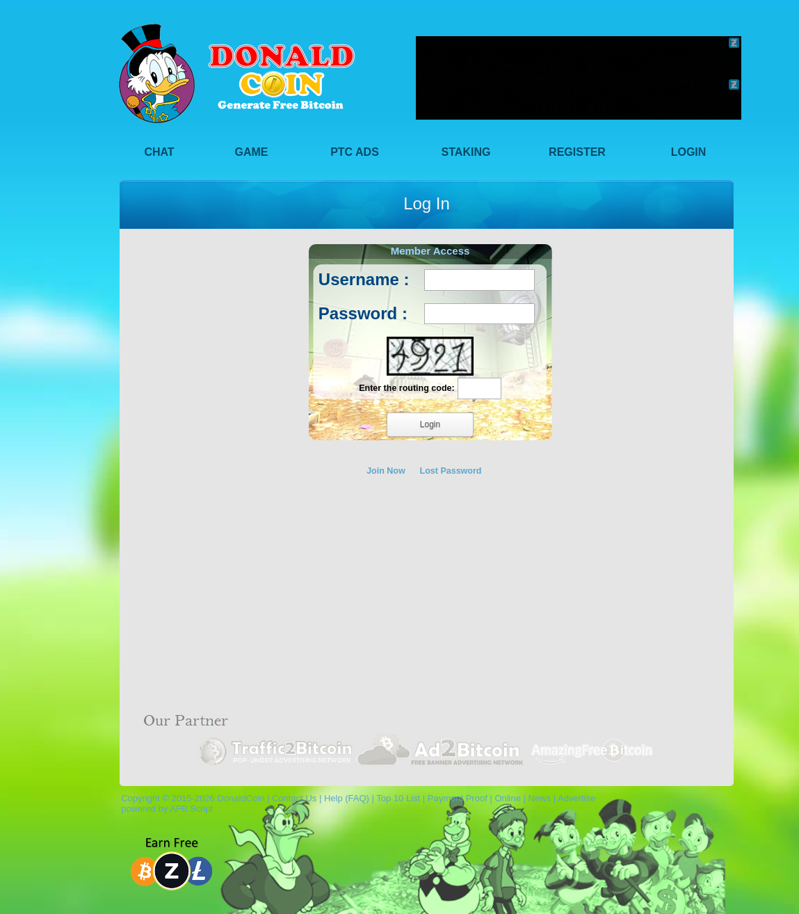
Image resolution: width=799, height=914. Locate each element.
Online (507, 798)
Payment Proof (457, 798)
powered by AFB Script (164, 808)
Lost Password (451, 471)
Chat (159, 152)
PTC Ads (354, 152)
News (539, 798)
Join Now (385, 471)
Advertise (576, 798)
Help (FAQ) (346, 798)
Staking (466, 152)
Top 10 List (398, 798)
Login (689, 152)
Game (251, 152)
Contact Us (294, 798)
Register (577, 152)
